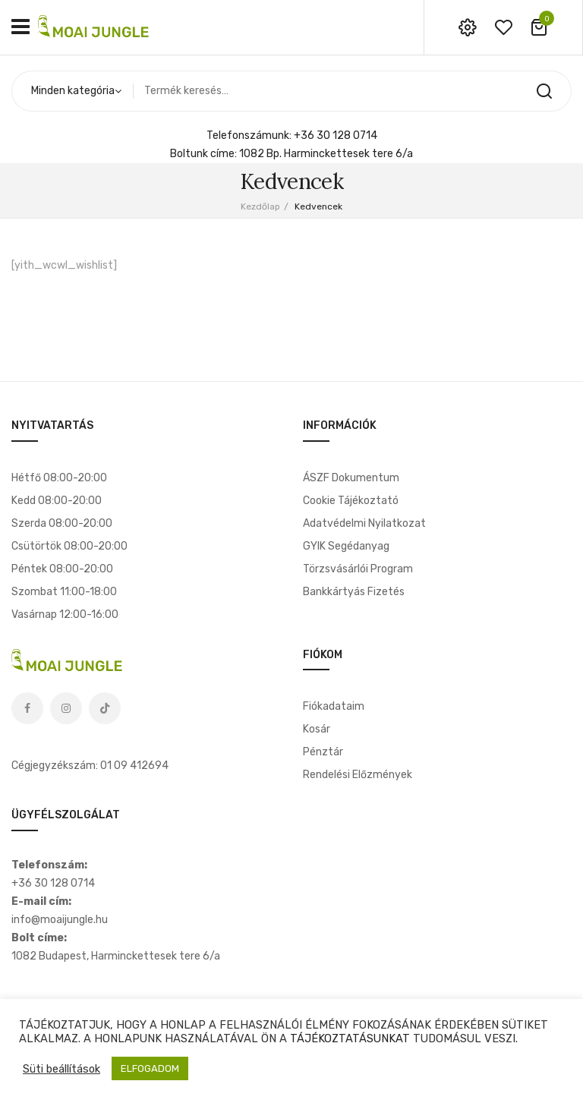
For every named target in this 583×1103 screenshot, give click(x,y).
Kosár (316, 729)
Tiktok (105, 708)
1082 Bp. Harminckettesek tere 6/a (326, 153)
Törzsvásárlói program (358, 569)
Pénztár (323, 751)
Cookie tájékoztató (351, 500)
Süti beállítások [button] (61, 1069)
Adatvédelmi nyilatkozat (364, 523)
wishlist (503, 27)
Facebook (27, 708)
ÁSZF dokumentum (351, 477)
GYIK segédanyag (346, 546)
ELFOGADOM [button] (150, 1068)
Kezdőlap (260, 206)
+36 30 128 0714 (335, 135)
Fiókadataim (333, 706)
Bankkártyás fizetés (354, 591)
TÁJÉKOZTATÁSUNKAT (350, 1038)
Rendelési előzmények (357, 774)
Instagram (66, 708)
